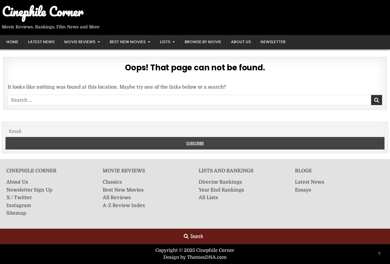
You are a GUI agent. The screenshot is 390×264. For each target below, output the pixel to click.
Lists (165, 42)
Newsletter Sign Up (29, 190)
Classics (112, 182)
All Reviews (117, 197)
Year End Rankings (221, 190)
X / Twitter (19, 197)
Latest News (41, 42)
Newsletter (273, 42)
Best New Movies (128, 42)
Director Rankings (220, 182)
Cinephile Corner (42, 11)
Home (12, 42)
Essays (303, 190)
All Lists (208, 197)
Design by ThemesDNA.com (195, 257)
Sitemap (16, 213)
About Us (241, 42)
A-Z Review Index (124, 205)
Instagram (18, 205)
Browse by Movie (203, 42)
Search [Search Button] (193, 236)
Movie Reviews (79, 42)
